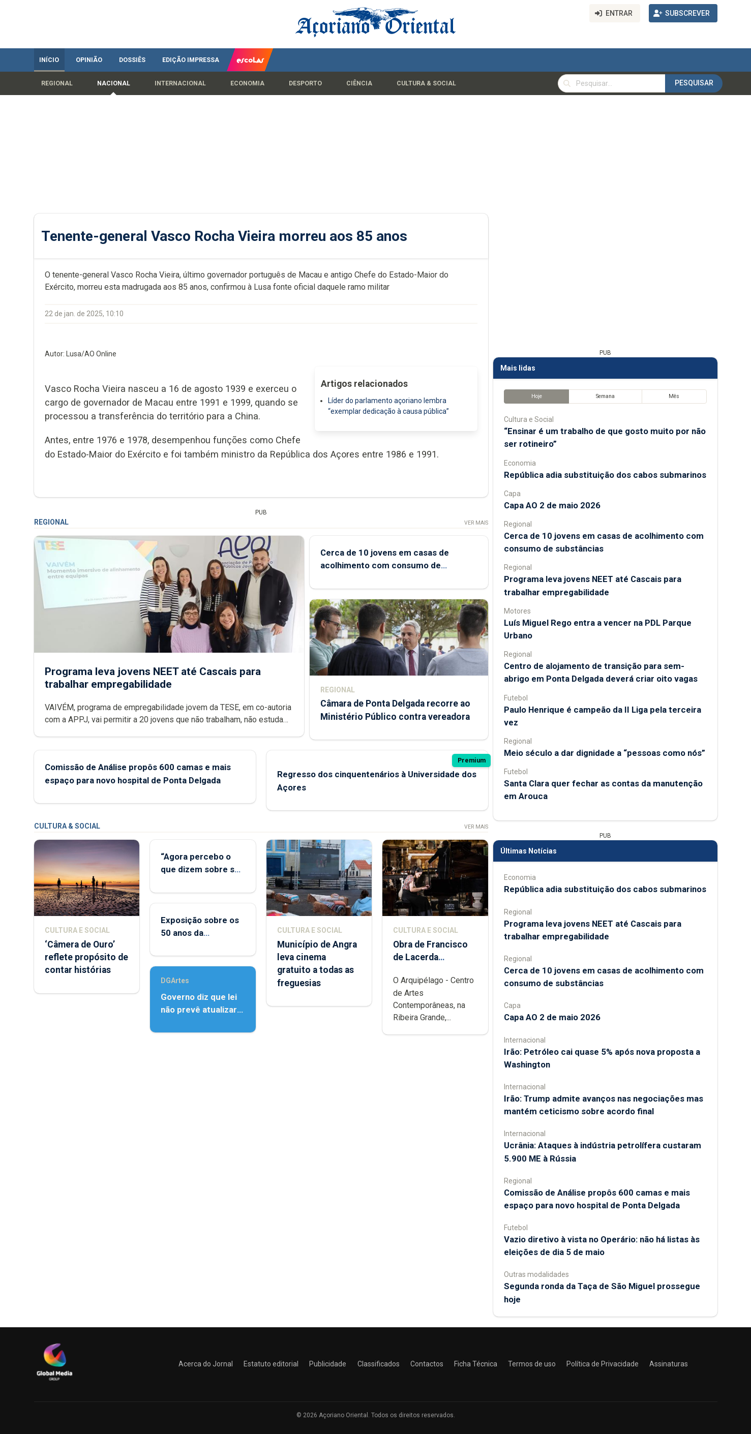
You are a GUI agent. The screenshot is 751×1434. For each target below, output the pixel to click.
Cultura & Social (426, 83)
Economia (247, 83)
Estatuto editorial (271, 1364)
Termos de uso (532, 1364)
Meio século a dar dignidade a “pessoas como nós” (604, 753)
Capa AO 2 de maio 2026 (552, 505)
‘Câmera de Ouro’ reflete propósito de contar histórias (86, 957)
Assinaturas (668, 1364)
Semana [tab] (604, 396)
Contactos (426, 1364)
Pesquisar (694, 83)
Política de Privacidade (602, 1364)
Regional (57, 83)
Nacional (113, 83)
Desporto (305, 83)
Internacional (180, 83)
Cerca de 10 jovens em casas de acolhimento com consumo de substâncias (384, 565)
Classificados (378, 1364)
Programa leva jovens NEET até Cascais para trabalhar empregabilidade (153, 677)
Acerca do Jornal (205, 1364)
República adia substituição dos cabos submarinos (605, 475)
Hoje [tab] (536, 396)
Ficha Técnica (475, 1364)
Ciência (359, 83)
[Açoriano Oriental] (54, 1382)
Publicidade (327, 1364)
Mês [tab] (674, 396)
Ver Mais (476, 523)
